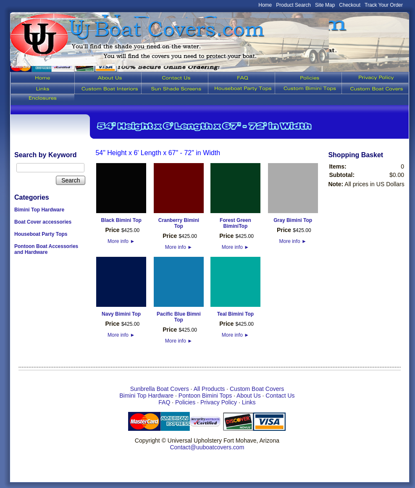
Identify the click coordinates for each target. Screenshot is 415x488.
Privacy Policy (218, 402)
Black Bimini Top (121, 220)
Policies (185, 402)
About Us (248, 395)
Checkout (349, 5)
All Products (209, 388)
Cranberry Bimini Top (178, 223)
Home (265, 5)
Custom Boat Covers (257, 388)
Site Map (325, 5)
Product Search (293, 5)
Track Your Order (384, 5)
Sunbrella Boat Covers (159, 388)
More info (121, 241)
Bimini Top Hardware (39, 210)
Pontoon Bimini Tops (205, 395)
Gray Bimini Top (292, 220)
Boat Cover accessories (42, 222)
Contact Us (279, 395)
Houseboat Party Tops (40, 234)
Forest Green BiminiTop (235, 223)
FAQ (164, 402)
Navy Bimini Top (121, 314)
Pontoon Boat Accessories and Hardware (46, 249)
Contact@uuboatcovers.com (207, 447)
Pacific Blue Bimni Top (179, 317)
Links (249, 402)
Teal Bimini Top (235, 314)
